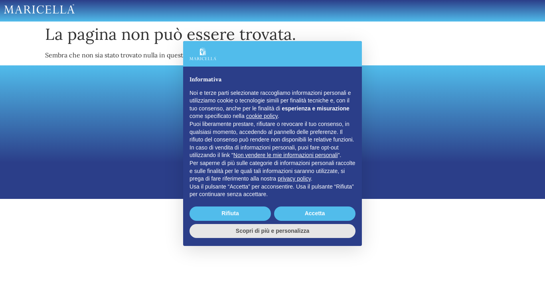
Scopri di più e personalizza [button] (272, 231)
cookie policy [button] (262, 116)
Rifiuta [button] (230, 213)
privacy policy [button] (294, 178)
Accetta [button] (315, 213)
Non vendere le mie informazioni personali (285, 155)
